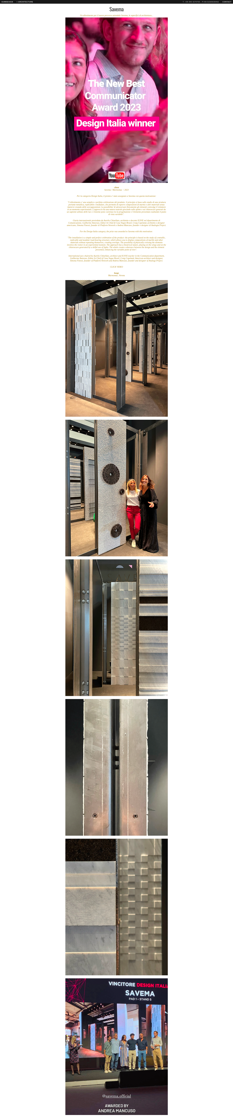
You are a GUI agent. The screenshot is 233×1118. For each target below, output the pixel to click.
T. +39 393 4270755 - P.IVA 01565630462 (201, 2)
